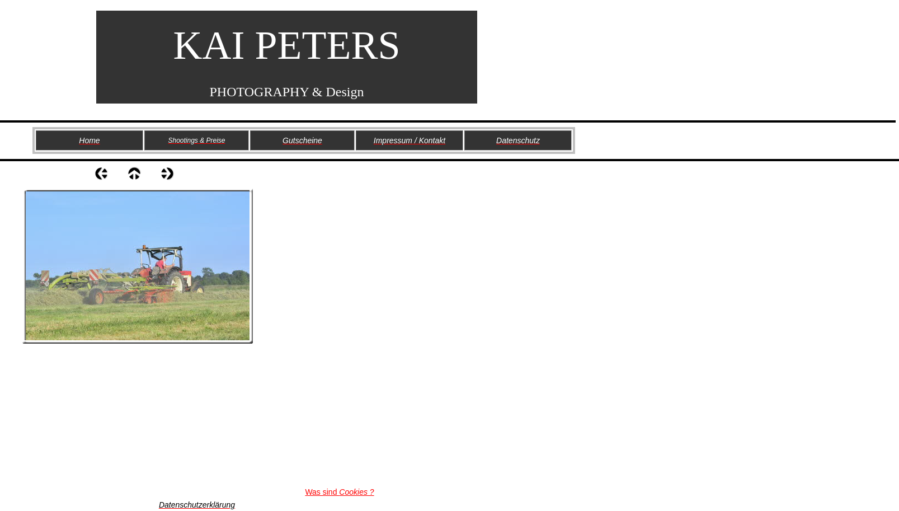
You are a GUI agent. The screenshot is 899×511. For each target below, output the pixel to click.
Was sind (339, 491)
